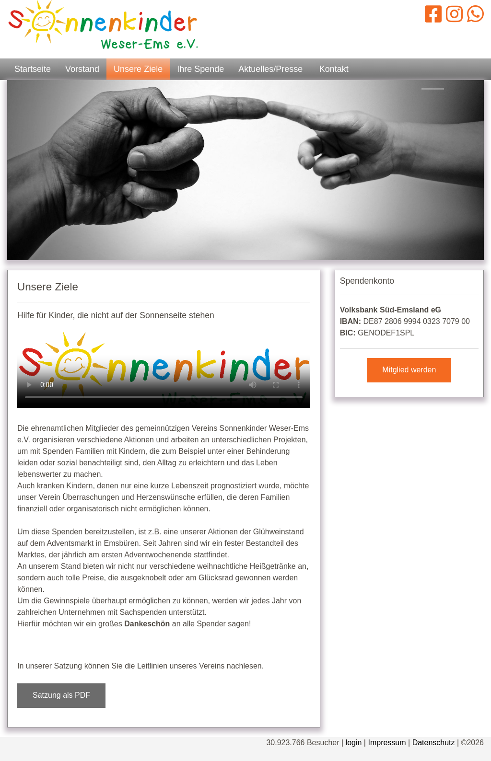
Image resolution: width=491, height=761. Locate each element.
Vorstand (82, 69)
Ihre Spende (200, 69)
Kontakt (334, 69)
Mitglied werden (409, 370)
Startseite (32, 69)
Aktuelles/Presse (270, 69)
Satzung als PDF (61, 695)
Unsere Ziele (138, 69)
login (354, 742)
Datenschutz (433, 742)
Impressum (387, 742)
